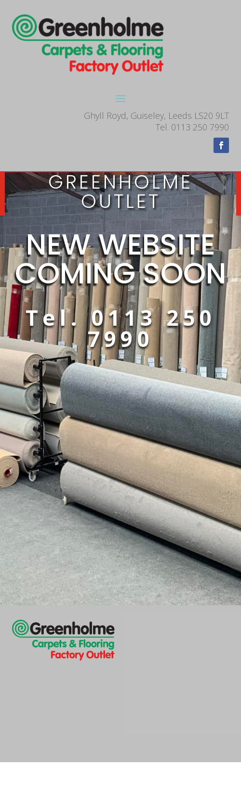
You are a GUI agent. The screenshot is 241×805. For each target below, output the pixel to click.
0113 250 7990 (151, 328)
